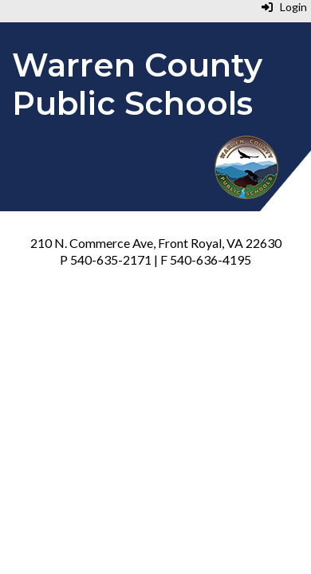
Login (284, 7)
